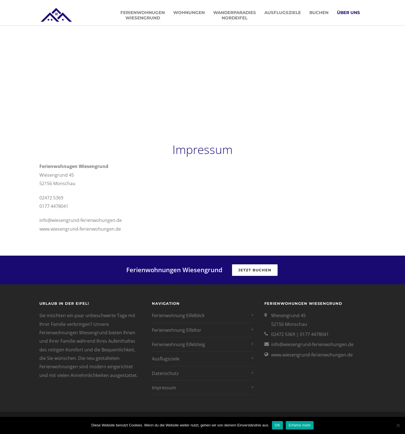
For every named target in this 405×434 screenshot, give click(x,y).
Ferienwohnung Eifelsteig (178, 344)
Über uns (348, 12)
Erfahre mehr (300, 425)
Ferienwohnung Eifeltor (176, 330)
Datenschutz (165, 373)
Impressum (164, 388)
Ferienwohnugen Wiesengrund (142, 15)
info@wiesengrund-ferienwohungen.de (312, 344)
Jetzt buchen (254, 270)
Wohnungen (189, 12)
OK (277, 425)
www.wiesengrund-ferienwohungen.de (312, 355)
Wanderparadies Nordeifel (234, 15)
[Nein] (398, 425)
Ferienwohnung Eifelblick (178, 315)
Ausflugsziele (282, 12)
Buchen (318, 12)
